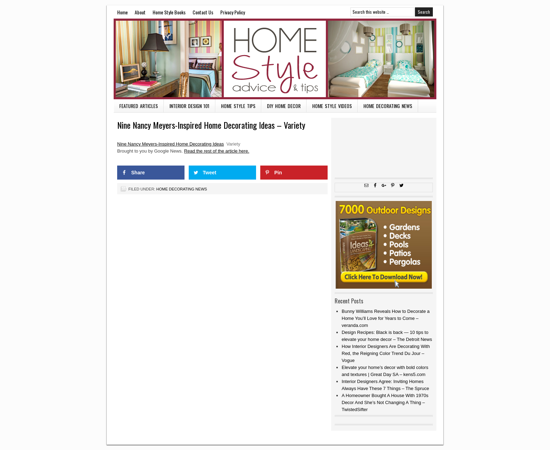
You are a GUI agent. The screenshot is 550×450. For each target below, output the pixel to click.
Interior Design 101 (189, 105)
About (140, 12)
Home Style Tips (238, 105)
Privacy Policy (232, 12)
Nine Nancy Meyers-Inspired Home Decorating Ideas (170, 144)
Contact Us (203, 12)
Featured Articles (138, 105)
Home (122, 12)
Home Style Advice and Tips (275, 59)
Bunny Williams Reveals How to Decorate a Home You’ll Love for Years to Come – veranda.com (386, 318)
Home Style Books (169, 12)
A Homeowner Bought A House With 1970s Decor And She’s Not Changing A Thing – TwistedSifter (385, 402)
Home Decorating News (387, 105)
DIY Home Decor (284, 105)
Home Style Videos (332, 105)
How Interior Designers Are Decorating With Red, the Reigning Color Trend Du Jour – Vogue (386, 353)
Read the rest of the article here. (216, 151)
